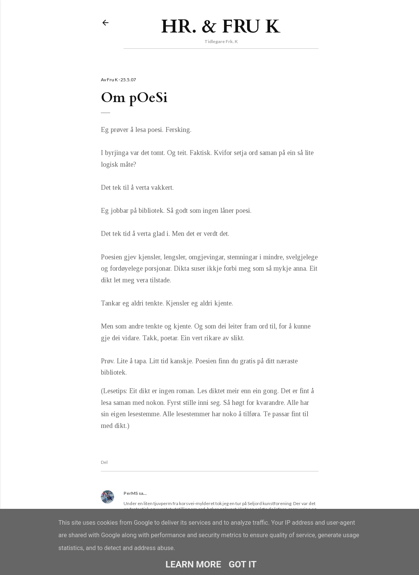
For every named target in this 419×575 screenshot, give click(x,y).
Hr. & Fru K (221, 26)
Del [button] (104, 462)
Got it (243, 564)
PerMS (131, 493)
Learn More (193, 564)
